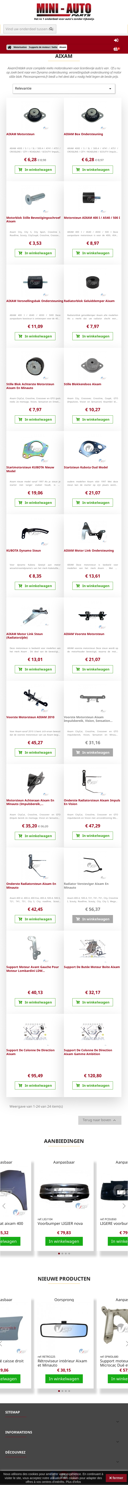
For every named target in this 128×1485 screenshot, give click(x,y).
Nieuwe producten (64, 1278)
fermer (116, 1478)
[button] (4, 1206)
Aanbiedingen (64, 1140)
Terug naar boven (100, 1120)
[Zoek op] (29, 28)
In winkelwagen (64, 1241)
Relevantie (64, 88)
